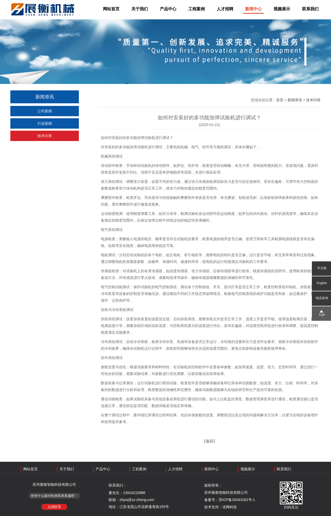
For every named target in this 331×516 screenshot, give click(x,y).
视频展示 (282, 9)
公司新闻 (44, 111)
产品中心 (168, 9)
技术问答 (44, 136)
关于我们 (139, 9)
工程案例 (196, 9)
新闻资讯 (295, 100)
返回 (209, 441)
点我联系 (54, 507)
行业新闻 (44, 123)
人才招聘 (225, 9)
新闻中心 (253, 9)
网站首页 (111, 9)
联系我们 (310, 9)
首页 (279, 100)
